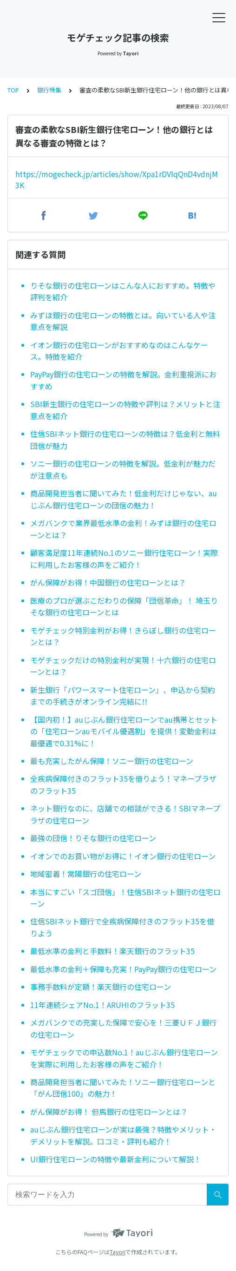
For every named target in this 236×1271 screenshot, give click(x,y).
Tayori (117, 1252)
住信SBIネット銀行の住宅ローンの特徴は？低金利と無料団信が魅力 (125, 439)
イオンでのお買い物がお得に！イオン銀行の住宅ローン (123, 856)
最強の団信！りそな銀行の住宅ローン (93, 837)
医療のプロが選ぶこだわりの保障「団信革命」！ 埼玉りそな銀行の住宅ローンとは (124, 606)
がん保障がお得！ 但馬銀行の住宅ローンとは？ (109, 1111)
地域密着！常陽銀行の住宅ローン (85, 873)
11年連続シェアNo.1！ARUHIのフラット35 (102, 1004)
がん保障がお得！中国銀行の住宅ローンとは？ (108, 582)
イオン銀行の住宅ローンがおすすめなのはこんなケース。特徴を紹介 (119, 350)
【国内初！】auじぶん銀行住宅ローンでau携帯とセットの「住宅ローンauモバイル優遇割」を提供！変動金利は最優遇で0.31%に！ (123, 731)
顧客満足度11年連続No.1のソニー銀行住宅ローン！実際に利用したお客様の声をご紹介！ (124, 558)
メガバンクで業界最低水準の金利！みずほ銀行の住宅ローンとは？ (123, 528)
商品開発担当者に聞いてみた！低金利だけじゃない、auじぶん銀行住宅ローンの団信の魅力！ (123, 499)
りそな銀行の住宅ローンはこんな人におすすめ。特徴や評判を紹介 (123, 291)
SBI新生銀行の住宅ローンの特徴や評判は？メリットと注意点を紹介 (125, 409)
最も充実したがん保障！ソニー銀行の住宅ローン (111, 760)
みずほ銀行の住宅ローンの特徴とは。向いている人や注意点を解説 (123, 321)
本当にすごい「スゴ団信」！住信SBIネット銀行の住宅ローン (125, 897)
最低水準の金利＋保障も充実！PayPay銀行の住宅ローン (123, 969)
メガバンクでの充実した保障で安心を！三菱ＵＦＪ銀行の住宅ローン (123, 1028)
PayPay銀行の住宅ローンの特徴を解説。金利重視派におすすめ (123, 380)
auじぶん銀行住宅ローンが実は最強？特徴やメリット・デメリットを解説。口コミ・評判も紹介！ (123, 1135)
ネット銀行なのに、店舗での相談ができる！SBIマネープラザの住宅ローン (125, 814)
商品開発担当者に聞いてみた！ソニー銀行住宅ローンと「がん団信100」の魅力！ (123, 1088)
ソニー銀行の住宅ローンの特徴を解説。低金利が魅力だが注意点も (123, 469)
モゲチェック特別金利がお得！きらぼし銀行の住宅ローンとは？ (123, 636)
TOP (13, 90)
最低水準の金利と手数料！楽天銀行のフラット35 (112, 950)
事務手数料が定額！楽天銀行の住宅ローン (100, 986)
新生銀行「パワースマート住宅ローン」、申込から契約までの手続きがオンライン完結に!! (122, 695)
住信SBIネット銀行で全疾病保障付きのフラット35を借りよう (122, 927)
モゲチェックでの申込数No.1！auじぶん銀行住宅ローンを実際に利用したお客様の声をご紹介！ (124, 1058)
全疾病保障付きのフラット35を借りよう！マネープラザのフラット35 (123, 784)
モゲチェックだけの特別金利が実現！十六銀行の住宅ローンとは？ (123, 666)
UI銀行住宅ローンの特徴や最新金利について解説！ (115, 1159)
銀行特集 (49, 90)
